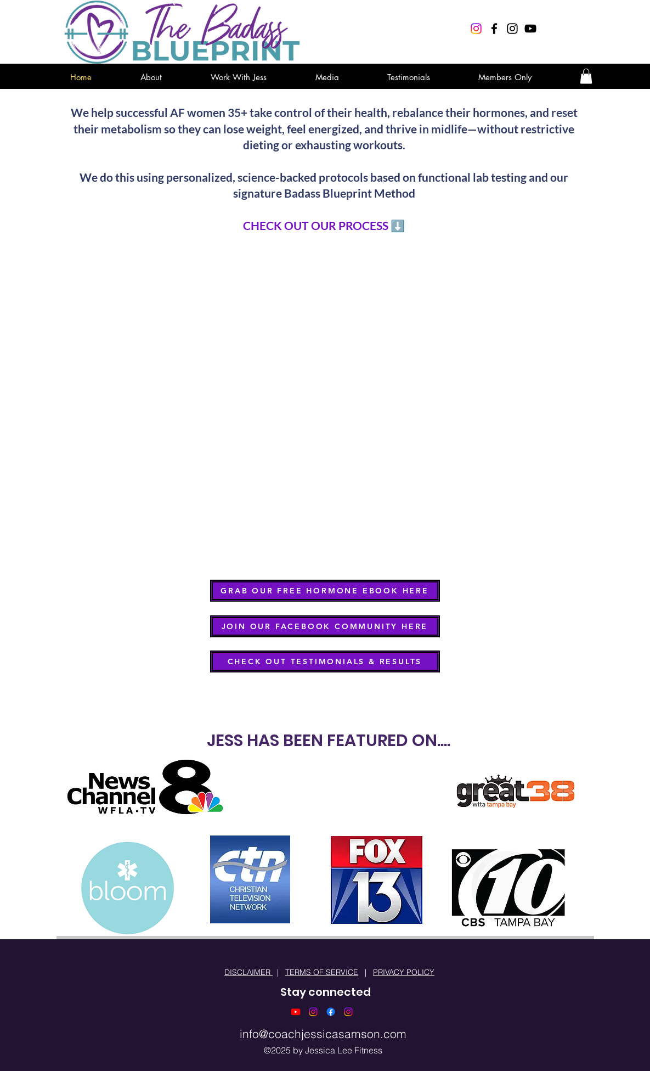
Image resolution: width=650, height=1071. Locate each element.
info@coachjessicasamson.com (323, 1034)
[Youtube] (295, 1011)
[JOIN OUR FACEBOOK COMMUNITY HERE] (325, 626)
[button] (586, 76)
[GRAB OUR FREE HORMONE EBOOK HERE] (325, 591)
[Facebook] (330, 1011)
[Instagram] (476, 28)
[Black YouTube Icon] (530, 28)
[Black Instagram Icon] (512, 28)
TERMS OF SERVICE (321, 972)
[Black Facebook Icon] (494, 28)
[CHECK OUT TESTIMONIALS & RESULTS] (325, 661)
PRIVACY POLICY (403, 972)
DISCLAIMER (248, 972)
